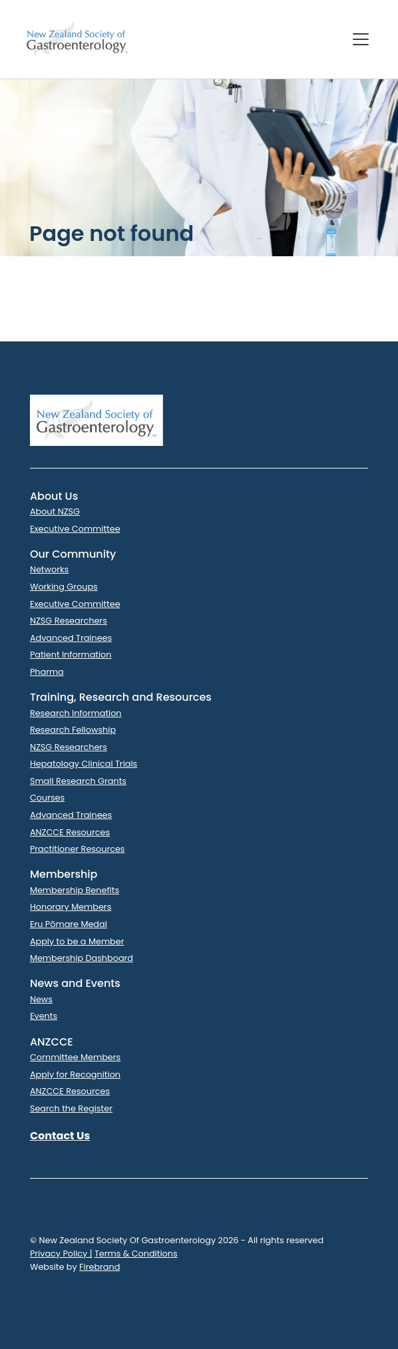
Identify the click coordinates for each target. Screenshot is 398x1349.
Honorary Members (70, 906)
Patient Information (71, 654)
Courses (47, 797)
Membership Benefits (74, 890)
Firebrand (99, 1266)
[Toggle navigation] (361, 39)
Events (43, 1016)
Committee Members (75, 1057)
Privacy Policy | (61, 1253)
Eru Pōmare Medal (68, 924)
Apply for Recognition (75, 1074)
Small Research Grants (78, 781)
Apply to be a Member (77, 941)
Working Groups (64, 586)
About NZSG (55, 511)
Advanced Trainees (71, 638)
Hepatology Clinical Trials (83, 763)
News (41, 999)
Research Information (76, 713)
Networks (49, 569)
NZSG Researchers (68, 620)
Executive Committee (75, 528)
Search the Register (71, 1108)
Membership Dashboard (81, 958)
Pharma (47, 671)
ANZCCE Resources (70, 832)
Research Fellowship (73, 729)
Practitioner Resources (77, 849)
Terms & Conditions (136, 1253)
